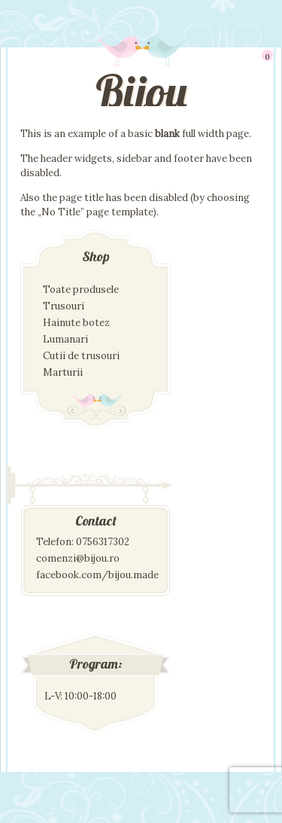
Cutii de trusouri (81, 355)
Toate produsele (81, 289)
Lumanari (65, 339)
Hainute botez (76, 322)
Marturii (63, 372)
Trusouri (63, 306)
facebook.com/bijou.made (97, 574)
